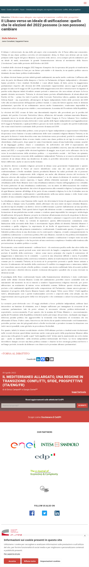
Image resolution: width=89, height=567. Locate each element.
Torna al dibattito (16, 353)
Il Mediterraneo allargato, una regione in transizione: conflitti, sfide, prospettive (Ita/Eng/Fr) (43, 381)
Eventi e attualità (13, 10)
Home (3, 10)
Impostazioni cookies (50, 561)
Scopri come (44, 417)
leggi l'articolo (79, 392)
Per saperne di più (12, 554)
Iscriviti (82, 405)
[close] (85, 535)
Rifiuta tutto (30, 561)
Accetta (12, 561)
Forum (22, 10)
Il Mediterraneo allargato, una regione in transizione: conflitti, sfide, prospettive (53, 10)
